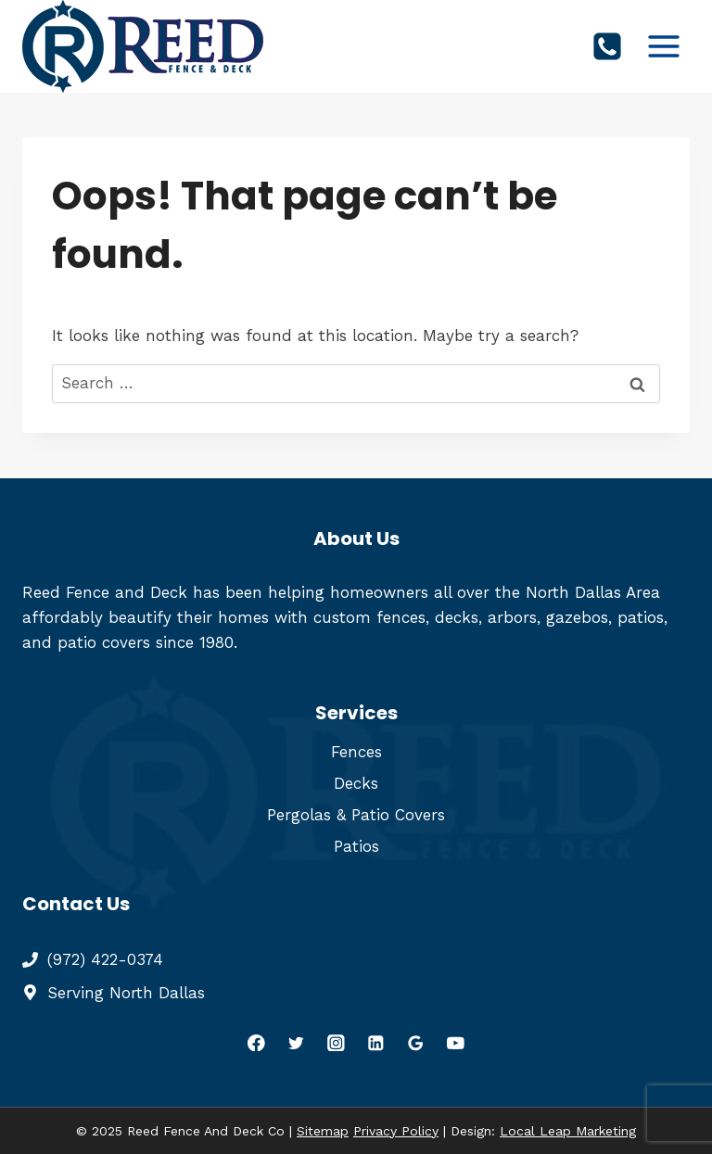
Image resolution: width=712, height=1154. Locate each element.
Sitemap (323, 1130)
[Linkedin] (376, 1042)
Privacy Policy (396, 1130)
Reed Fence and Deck (104, 592)
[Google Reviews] (416, 1042)
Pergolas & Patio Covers (356, 814)
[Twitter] (296, 1042)
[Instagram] (336, 1042)
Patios (356, 846)
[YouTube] (456, 1042)
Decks (356, 783)
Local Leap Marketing (568, 1130)
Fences (356, 751)
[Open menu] (663, 46)
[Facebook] (256, 1042)
